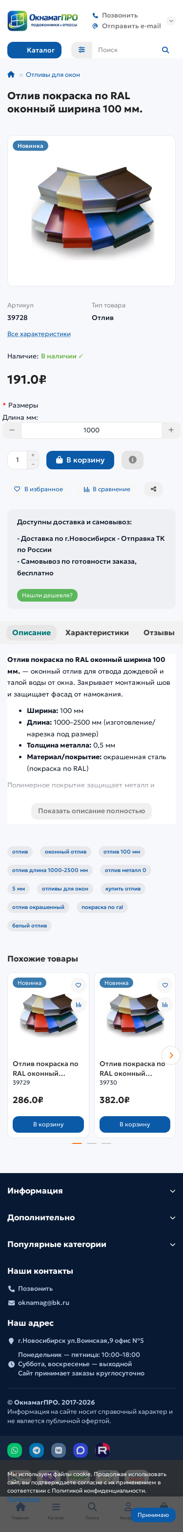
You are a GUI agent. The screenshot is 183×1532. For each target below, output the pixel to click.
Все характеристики (39, 334)
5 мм (18, 888)
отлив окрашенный (38, 907)
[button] (171, 1055)
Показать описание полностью (91, 810)
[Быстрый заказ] (132, 460)
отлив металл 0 (125, 870)
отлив (20, 851)
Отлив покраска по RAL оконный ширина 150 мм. (46, 1068)
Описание (31, 632)
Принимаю (153, 1514)
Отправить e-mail (124, 26)
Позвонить (113, 15)
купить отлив (123, 888)
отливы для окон (65, 888)
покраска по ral (102, 907)
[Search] (134, 50)
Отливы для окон (53, 75)
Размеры (23, 405)
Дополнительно (91, 1217)
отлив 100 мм (121, 851)
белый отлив (29, 925)
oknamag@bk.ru (43, 1303)
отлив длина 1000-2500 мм (50, 870)
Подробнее (23, 1498)
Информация (91, 1191)
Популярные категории (91, 1244)
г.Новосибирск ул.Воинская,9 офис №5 (81, 1340)
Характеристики (97, 632)
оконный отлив (65, 851)
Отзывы (159, 632)
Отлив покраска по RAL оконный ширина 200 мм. (132, 1068)
